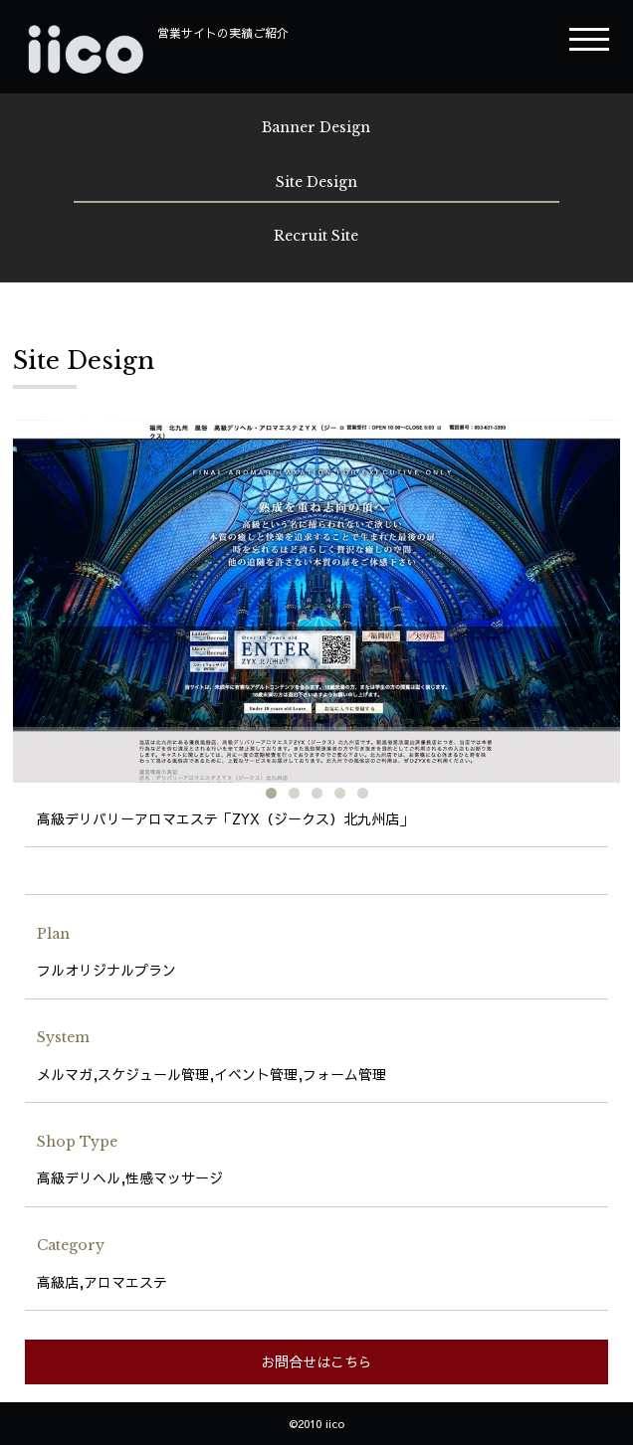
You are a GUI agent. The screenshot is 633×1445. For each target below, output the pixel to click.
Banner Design (316, 127)
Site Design (316, 182)
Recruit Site (316, 236)
